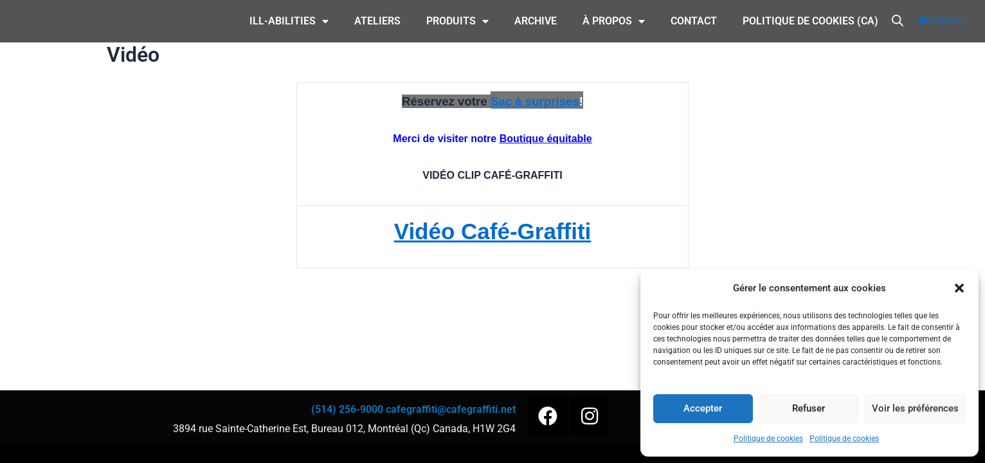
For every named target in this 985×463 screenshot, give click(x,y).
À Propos (614, 21)
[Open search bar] (897, 19)
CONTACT (694, 21)
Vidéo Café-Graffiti (492, 230)
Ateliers (377, 21)
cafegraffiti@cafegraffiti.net (451, 409)
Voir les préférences (915, 408)
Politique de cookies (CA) (810, 21)
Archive (535, 21)
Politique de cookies (768, 438)
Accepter (702, 408)
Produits (457, 21)
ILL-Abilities (289, 21)
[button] (959, 288)
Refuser (808, 408)
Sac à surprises (535, 101)
